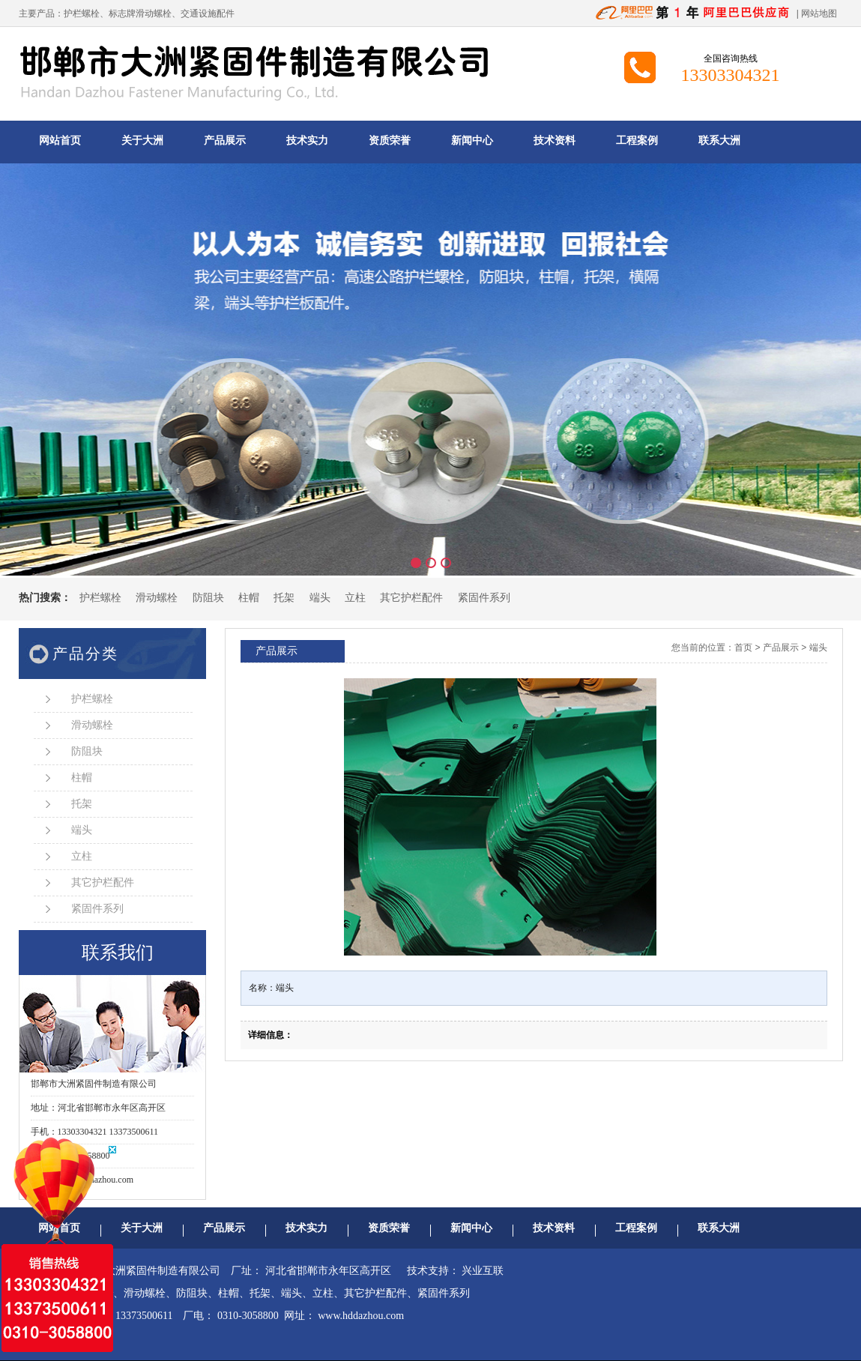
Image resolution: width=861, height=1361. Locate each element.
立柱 (355, 597)
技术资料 (554, 140)
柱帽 (248, 597)
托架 (284, 597)
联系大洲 (719, 140)
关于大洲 (142, 140)
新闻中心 (472, 140)
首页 (743, 647)
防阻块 (208, 597)
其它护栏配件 (411, 597)
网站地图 (819, 13)
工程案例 (637, 140)
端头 (319, 597)
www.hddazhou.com (361, 1315)
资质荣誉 (390, 140)
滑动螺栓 (157, 597)
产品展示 (225, 140)
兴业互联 (483, 1270)
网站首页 (60, 140)
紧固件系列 (484, 597)
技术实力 (307, 140)
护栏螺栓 (82, 13)
